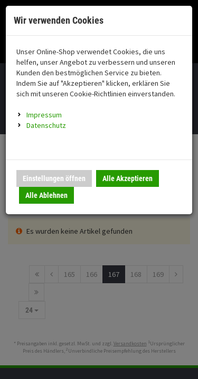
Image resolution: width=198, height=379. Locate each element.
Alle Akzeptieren (127, 178)
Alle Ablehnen (46, 195)
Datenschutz (46, 125)
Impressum (44, 114)
